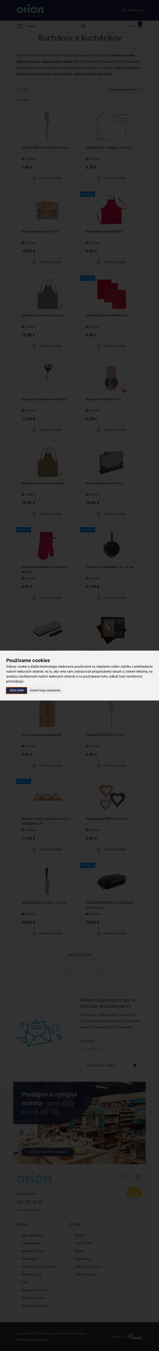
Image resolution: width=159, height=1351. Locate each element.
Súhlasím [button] (17, 690)
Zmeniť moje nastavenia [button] (45, 690)
